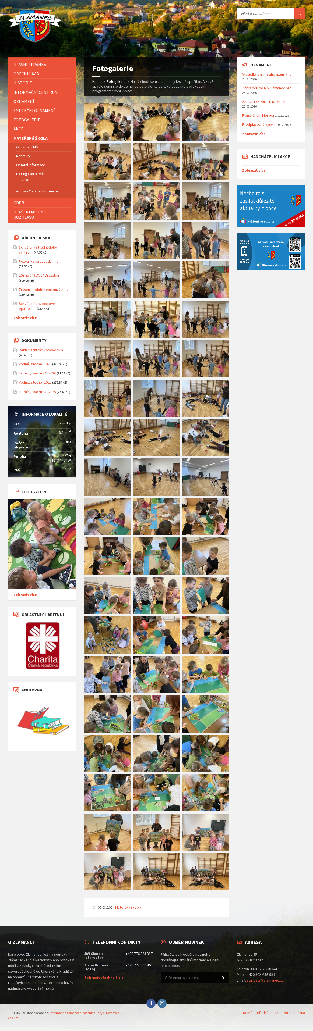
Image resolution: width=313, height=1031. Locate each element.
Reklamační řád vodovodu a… (42, 350)
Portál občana (294, 1012)
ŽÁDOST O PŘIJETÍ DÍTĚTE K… (265, 101)
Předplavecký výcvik (259, 124)
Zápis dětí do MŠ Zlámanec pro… (268, 87)
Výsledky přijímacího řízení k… (266, 74)
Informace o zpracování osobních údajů (77, 1013)
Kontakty (23, 156)
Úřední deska (267, 1012)
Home (97, 81)
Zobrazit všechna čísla (104, 977)
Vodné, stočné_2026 (35, 364)
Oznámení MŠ (27, 147)
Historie (22, 82)
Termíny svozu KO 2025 (37, 391)
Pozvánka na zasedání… (38, 261)
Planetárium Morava (258, 115)
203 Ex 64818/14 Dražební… (40, 275)
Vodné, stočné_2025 (35, 382)
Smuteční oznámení (34, 110)
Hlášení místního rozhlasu (32, 214)
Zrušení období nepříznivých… (43, 289)
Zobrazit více (25, 317)
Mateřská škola (30, 138)
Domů (247, 1012)
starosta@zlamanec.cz (265, 980)
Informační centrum (35, 92)
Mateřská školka (128, 907)
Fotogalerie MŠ (30, 173)
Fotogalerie (116, 81)
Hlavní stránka (29, 64)
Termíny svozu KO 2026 (37, 373)
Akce (18, 128)
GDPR (18, 202)
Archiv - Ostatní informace (37, 191)
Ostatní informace (30, 164)
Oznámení (23, 101)
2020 (25, 180)
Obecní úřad (26, 73)
